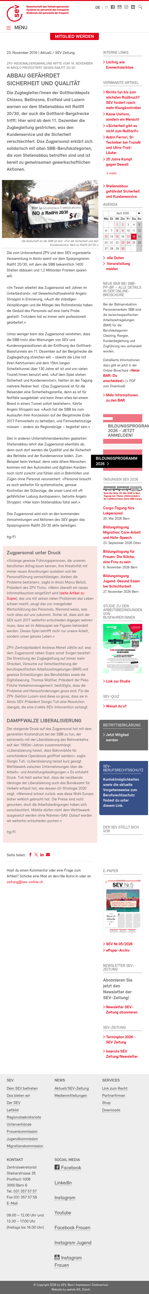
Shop (106, 1103)
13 (106, 236)
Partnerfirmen (113, 1096)
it (106, 8)
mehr (112, 173)
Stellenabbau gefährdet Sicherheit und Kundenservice (123, 191)
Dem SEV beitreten (22, 1089)
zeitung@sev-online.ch (25, 882)
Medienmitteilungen (71, 1096)
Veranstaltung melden (118, 266)
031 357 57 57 (25, 1191)
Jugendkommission (22, 1139)
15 (117, 236)
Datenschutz (100, 1285)
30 (122, 248)
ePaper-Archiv (118, 951)
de (97, 8)
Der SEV (13, 1103)
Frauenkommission (22, 1132)
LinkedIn (63, 1183)
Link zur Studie (118, 681)
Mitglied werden (74, 36)
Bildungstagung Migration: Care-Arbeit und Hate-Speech (122, 532)
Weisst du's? (116, 706)
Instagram (65, 1198)
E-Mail (12, 1203)
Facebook (71, 1168)
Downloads (111, 1110)
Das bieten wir (18, 1096)
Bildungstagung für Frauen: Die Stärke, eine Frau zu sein (119, 557)
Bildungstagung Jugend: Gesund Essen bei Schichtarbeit (121, 581)
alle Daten (115, 258)
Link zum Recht (115, 1089)
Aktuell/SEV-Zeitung (72, 1089)
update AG (73, 1289)
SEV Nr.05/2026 (119, 944)
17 (128, 236)
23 (122, 242)
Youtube (63, 1213)
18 (133, 236)
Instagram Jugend (73, 1243)
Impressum (83, 1285)
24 (128, 242)
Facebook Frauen (72, 1228)
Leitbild (13, 1110)
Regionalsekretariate (24, 1117)
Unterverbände (19, 1125)
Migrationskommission (25, 1146)
